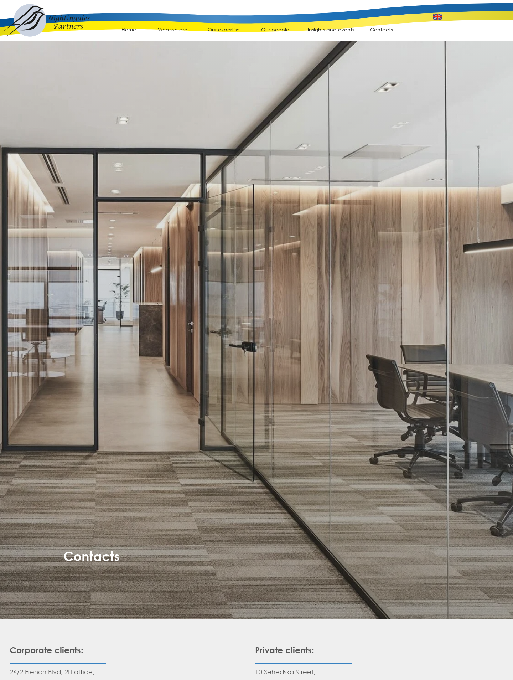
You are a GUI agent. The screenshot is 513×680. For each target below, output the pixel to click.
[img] (46, 25)
